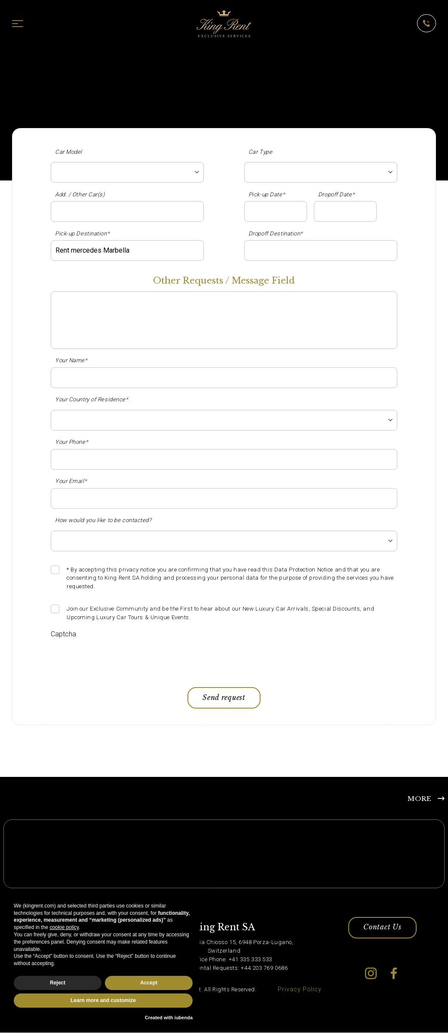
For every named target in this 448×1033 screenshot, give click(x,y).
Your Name (71, 360)
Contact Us (382, 931)
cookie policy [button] (64, 927)
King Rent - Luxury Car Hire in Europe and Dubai (79, 53)
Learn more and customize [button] (103, 1000)
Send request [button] (224, 698)
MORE (419, 800)
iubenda (184, 1017)
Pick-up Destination (82, 233)
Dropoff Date (336, 194)
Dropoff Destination (276, 233)
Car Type (260, 152)
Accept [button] (148, 983)
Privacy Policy (300, 992)
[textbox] (127, 172)
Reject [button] (57, 983)
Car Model (68, 152)
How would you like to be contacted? (103, 520)
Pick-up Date (267, 194)
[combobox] (127, 172)
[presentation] (116, 659)
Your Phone (71, 442)
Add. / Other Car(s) (80, 194)
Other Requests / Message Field (224, 280)
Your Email (71, 481)
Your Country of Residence (92, 399)
